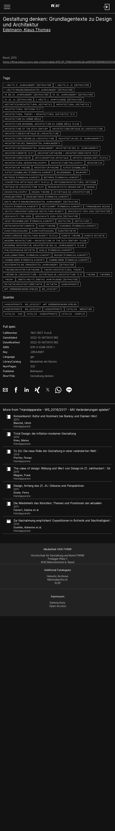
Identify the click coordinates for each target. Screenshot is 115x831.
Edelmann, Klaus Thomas (27, 29)
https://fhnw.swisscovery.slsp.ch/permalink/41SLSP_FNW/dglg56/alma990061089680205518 (59, 62)
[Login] (106, 10)
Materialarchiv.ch (57, 579)
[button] (7, 7)
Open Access (57, 606)
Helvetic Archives (57, 576)
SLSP (57, 583)
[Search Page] (56, 6)
